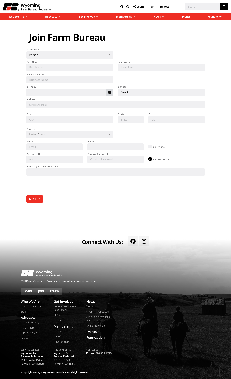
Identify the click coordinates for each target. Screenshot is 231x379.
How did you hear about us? (42, 166)
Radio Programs (95, 326)
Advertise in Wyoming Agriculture (98, 318)
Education (59, 320)
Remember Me (161, 159)
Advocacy (28, 317)
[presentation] (51, 184)
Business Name (35, 74)
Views (89, 306)
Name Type (32, 49)
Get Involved (63, 301)
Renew (164, 6)
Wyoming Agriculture (98, 311)
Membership (64, 326)
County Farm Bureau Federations (66, 308)
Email (29, 141)
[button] (109, 92)
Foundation (215, 16)
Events (186, 16)
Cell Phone (159, 146)
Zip (150, 114)
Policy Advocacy (30, 322)
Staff (23, 311)
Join (152, 6)
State (121, 114)
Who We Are (30, 301)
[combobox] (66, 92)
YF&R (57, 315)
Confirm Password (97, 154)
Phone (90, 141)
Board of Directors (32, 306)
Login (28, 291)
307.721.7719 (104, 353)
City (28, 114)
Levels (57, 331)
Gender (122, 87)
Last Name (124, 62)
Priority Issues (29, 333)
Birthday (31, 87)
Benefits (58, 336)
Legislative (27, 338)
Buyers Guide (61, 342)
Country (31, 129)
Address (30, 99)
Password (33, 154)
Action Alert (27, 327)
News (90, 301)
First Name (32, 62)
